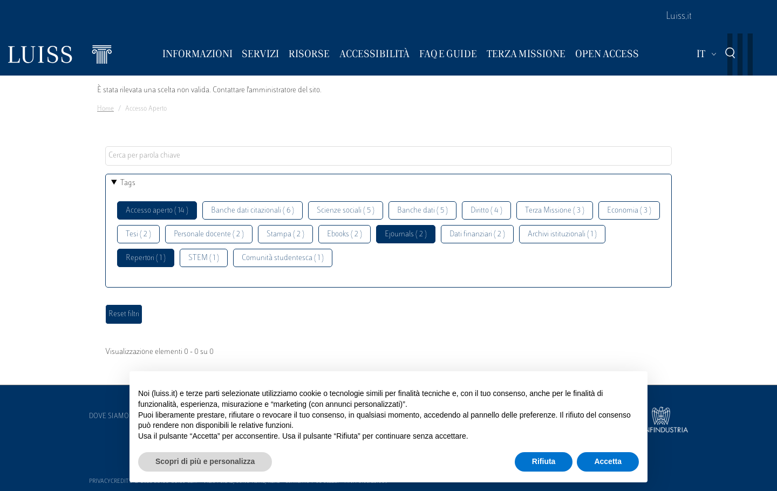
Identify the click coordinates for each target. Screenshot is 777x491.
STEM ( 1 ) (203, 258)
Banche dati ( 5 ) (422, 211)
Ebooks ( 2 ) (344, 234)
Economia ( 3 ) (629, 211)
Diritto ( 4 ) (486, 211)
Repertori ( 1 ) (146, 258)
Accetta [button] (608, 461)
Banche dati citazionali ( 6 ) (252, 211)
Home (105, 109)
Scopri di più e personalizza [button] (205, 461)
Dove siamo (109, 416)
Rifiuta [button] (544, 461)
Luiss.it (679, 17)
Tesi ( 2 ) (138, 234)
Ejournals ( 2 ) (406, 234)
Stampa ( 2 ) (285, 234)
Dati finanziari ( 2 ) (477, 234)
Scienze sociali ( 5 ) (345, 211)
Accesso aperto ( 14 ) (157, 211)
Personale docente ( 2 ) (209, 234)
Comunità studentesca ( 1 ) (283, 258)
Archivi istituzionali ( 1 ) (562, 234)
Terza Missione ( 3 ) (554, 211)
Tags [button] (127, 183)
